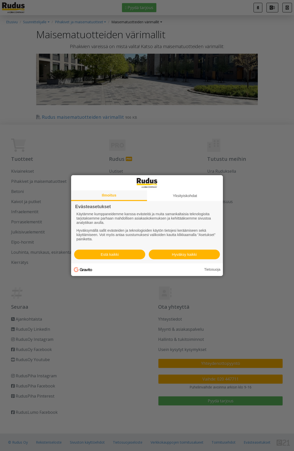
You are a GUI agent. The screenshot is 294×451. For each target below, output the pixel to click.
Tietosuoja (212, 269)
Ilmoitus (109, 195)
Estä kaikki (110, 254)
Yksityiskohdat (185, 195)
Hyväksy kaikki (184, 254)
